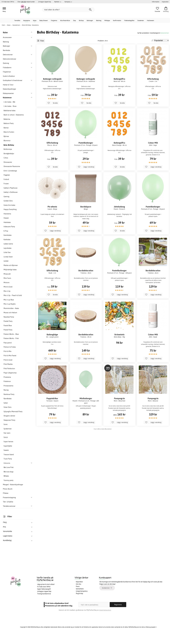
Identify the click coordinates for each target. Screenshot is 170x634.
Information (155, 2)
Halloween (150, 20)
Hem (3, 25)
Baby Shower (44, 20)
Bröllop (81, 20)
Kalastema (26, 20)
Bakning (98, 20)
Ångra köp (79, 593)
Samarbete (80, 589)
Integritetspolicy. (105, 610)
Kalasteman (164, 33)
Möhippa (107, 20)
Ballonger (90, 20)
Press (78, 586)
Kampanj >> (68, 2)
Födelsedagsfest (129, 20)
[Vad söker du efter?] (68, 9)
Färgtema (54, 20)
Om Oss (78, 584)
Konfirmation (117, 20)
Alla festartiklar (65, 20)
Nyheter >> (57, 2)
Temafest (17, 20)
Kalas (34, 20)
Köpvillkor (79, 582)
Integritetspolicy (82, 591)
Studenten (140, 20)
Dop (74, 20)
